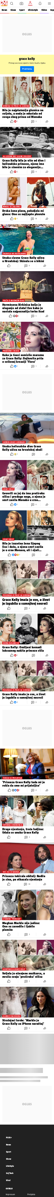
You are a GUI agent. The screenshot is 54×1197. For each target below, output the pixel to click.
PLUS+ (9, 1137)
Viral (8, 1180)
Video (44, 10)
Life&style (33, 10)
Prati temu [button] (27, 69)
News (4, 10)
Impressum (10, 1194)
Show (13, 10)
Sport (21, 10)
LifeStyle (10, 1166)
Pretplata (31, 1194)
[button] (12, 3)
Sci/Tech (9, 1173)
